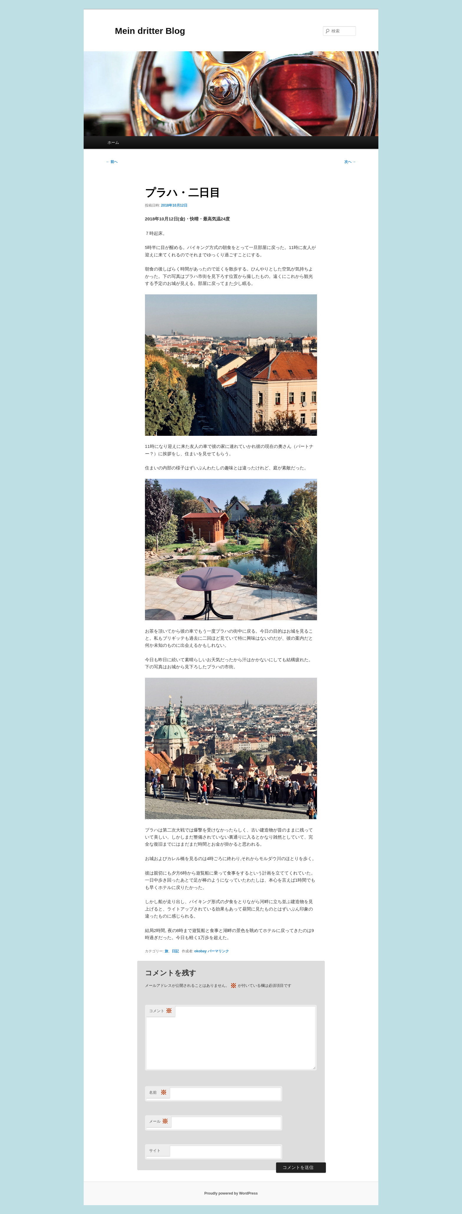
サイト (155, 1150)
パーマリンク (218, 951)
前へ (112, 162)
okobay (200, 951)
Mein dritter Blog (145, 31)
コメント (160, 1011)
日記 (175, 951)
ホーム (113, 142)
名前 (158, 1092)
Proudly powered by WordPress (231, 1193)
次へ (350, 162)
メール (158, 1121)
